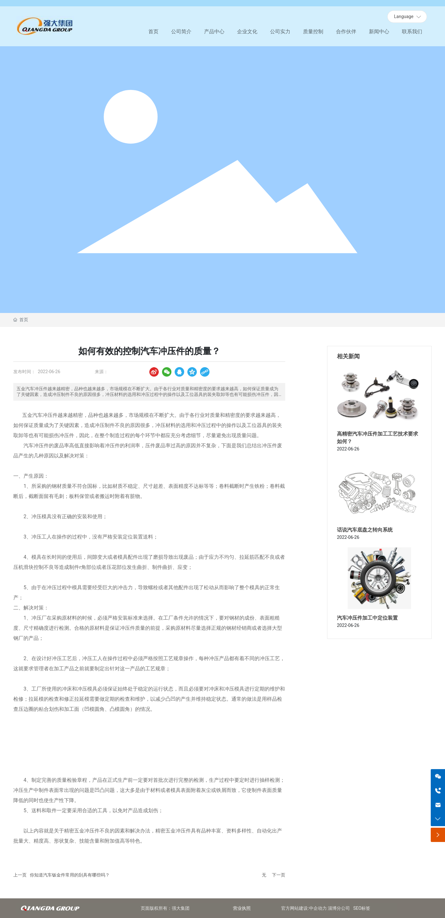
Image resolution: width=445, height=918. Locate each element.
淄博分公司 (339, 908)
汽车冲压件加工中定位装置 (367, 618)
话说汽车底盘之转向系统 (365, 529)
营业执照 (242, 908)
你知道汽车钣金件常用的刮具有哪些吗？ (70, 874)
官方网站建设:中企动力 (303, 908)
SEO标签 (362, 908)
